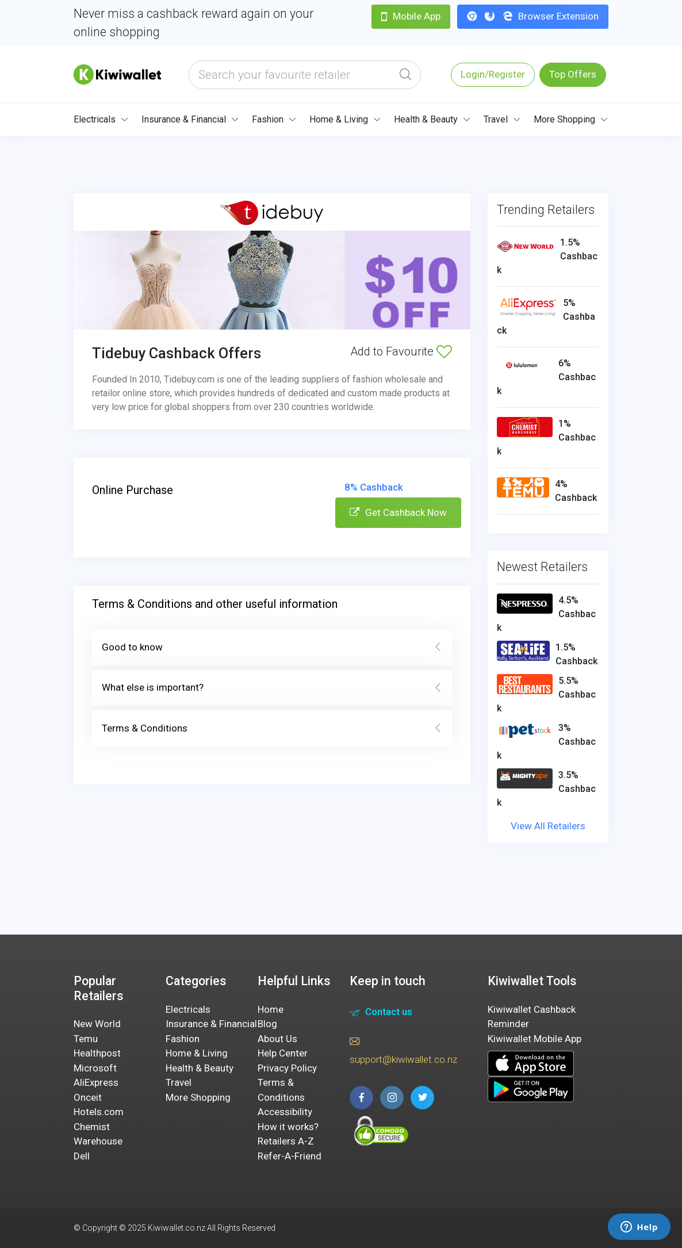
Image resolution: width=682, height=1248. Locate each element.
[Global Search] (405, 74)
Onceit (88, 1097)
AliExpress (96, 1082)
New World (97, 1023)
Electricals (95, 119)
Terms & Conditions (272, 728)
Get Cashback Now (398, 512)
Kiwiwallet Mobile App (534, 1038)
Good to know (272, 647)
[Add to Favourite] (444, 351)
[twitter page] (422, 1097)
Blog (267, 1023)
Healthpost (97, 1053)
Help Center (283, 1053)
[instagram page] (392, 1097)
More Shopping (564, 119)
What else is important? (272, 687)
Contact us (381, 1013)
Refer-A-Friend (289, 1156)
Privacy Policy (287, 1068)
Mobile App (410, 16)
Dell (82, 1156)
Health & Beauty (426, 119)
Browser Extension (533, 16)
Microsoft (95, 1068)
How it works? (288, 1126)
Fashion (267, 119)
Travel (496, 119)
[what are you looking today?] (305, 74)
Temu (86, 1038)
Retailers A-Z (286, 1141)
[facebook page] (361, 1097)
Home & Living (338, 119)
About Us (277, 1038)
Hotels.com (99, 1111)
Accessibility (285, 1111)
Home (270, 1009)
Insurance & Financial (183, 119)
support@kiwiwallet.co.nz (403, 1049)
